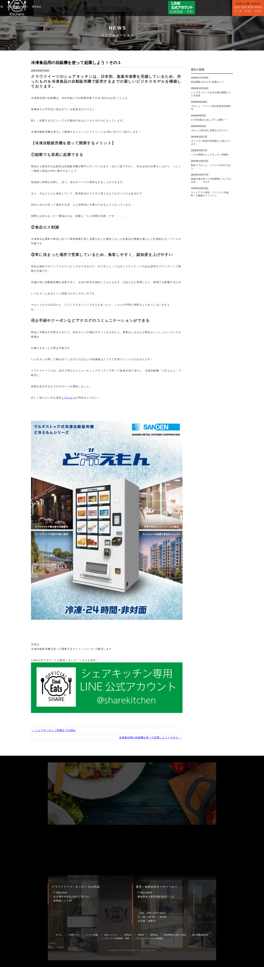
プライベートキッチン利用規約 (149, 938)
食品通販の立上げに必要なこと (207, 81)
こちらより (69, 397)
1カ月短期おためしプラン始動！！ (209, 119)
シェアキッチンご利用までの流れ (54, 730)
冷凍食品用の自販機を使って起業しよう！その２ (150, 737)
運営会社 (98, 5)
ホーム (59, 935)
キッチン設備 (58, 5)
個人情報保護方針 (200, 935)
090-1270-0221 (156, 913)
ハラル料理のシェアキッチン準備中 (210, 154)
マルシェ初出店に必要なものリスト (210, 130)
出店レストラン (111, 935)
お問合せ (73, 5)
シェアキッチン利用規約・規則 (115, 938)
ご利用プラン (39, 5)
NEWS (86, 5)
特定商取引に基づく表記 (175, 935)
